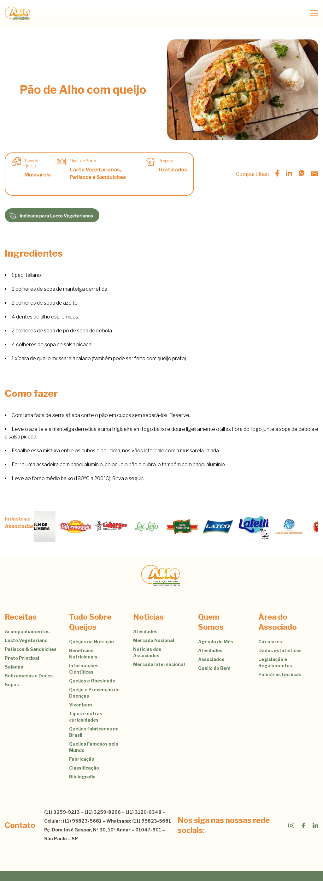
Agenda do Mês (215, 641)
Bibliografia (82, 776)
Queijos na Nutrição (91, 641)
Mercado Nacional (153, 640)
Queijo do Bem (214, 668)
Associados (211, 659)
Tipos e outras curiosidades (85, 717)
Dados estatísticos (280, 650)
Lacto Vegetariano (26, 640)
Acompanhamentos (27, 631)
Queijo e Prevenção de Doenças (94, 693)
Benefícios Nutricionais (83, 653)
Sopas (12, 684)
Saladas (14, 667)
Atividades (145, 631)
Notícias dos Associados (147, 652)
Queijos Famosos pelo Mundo (93, 747)
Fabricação (81, 759)
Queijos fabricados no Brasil (94, 732)
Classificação (84, 768)
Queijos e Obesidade (92, 680)
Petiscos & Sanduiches (30, 649)
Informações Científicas (83, 669)
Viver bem (80, 704)
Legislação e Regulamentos (275, 662)
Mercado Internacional (159, 664)
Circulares (270, 641)
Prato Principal (22, 658)
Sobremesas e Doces (29, 675)
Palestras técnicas (279, 674)
